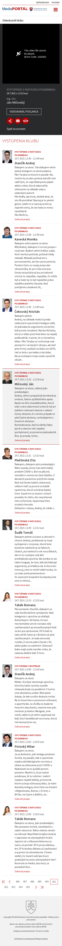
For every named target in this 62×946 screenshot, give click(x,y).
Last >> (40, 887)
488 (32, 881)
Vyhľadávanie (42, 2)
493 (13, 887)
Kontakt (56, 2)
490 (47, 881)
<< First (5, 881)
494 (21, 887)
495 (28, 887)
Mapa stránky (42, 939)
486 (18, 881)
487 (25, 881)
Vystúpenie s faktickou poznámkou (28, 153)
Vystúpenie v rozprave (27, 666)
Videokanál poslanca (24, 111)
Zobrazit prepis (22, 219)
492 (6, 887)
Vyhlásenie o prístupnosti (24, 939)
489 (39, 881)
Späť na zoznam (16, 129)
